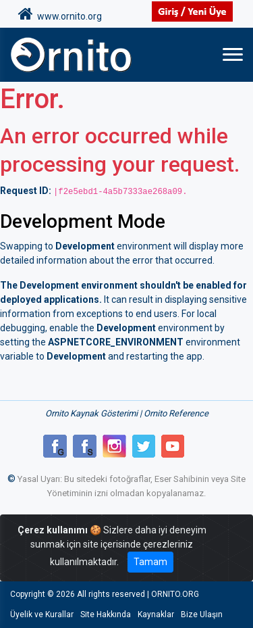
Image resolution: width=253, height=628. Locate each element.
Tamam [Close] (150, 561)
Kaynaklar (156, 614)
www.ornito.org (60, 14)
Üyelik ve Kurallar (42, 614)
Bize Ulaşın (202, 614)
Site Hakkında (105, 614)
